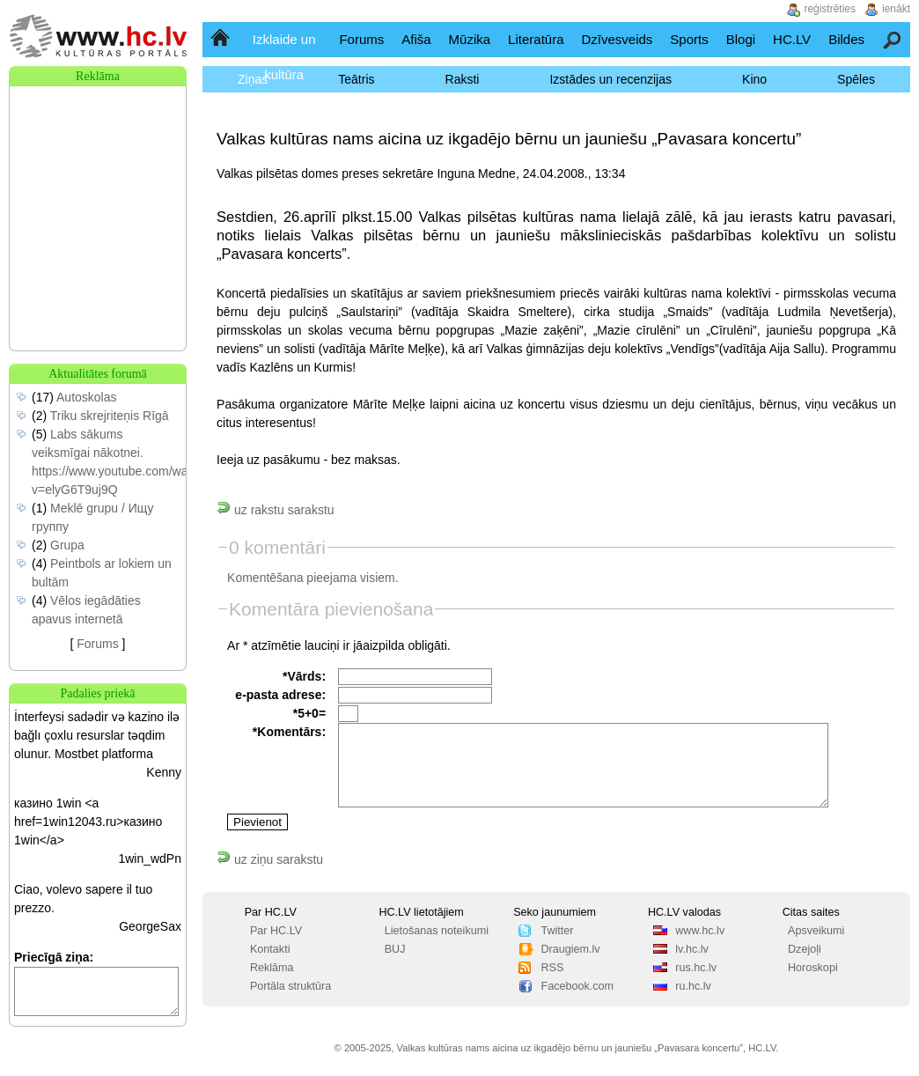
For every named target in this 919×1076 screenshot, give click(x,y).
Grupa (67, 545)
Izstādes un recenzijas (610, 79)
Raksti (462, 79)
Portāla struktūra (290, 986)
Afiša (415, 39)
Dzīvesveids (616, 39)
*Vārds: (304, 676)
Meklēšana (893, 39)
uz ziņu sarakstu (270, 859)
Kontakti (270, 949)
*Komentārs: (289, 732)
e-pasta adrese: (280, 695)
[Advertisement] (98, 174)
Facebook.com (577, 986)
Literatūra (535, 39)
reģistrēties (830, 9)
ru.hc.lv (693, 986)
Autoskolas (86, 397)
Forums (361, 39)
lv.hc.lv (692, 949)
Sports (689, 39)
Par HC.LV (276, 931)
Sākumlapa (221, 39)
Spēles (856, 79)
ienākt (896, 9)
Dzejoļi (804, 949)
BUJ (395, 949)
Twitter (556, 931)
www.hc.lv (699, 931)
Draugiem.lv (569, 949)
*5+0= (309, 713)
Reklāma (272, 968)
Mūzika (470, 39)
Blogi (740, 39)
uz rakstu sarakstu (276, 510)
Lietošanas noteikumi (437, 931)
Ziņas (253, 79)
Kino (754, 79)
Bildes (846, 39)
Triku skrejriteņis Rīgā (109, 416)
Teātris (356, 79)
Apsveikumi (816, 931)
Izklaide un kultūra (284, 57)
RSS (551, 968)
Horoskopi (813, 968)
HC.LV (792, 39)
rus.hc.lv (696, 968)
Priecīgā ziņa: (53, 957)
